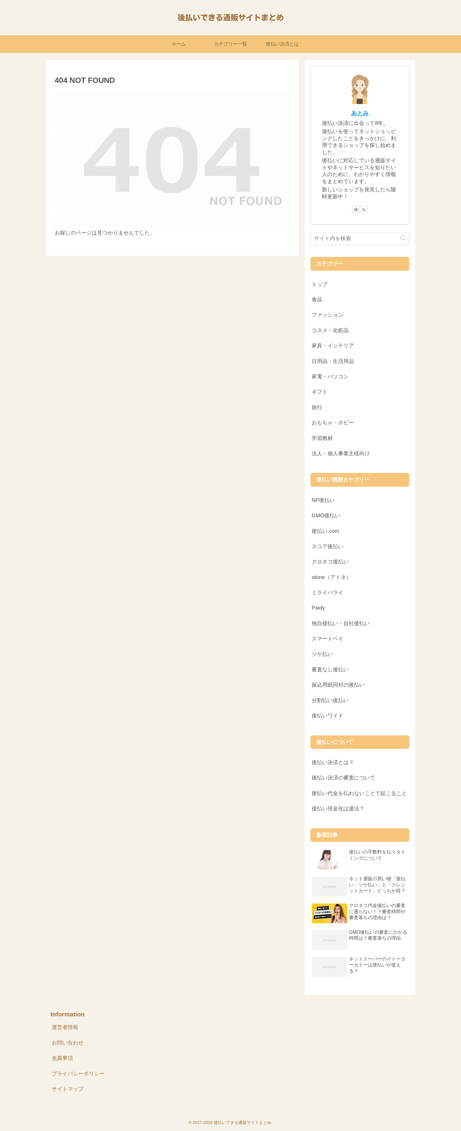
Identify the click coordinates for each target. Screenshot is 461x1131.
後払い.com (325, 531)
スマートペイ (327, 639)
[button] (403, 238)
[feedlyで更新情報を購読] (356, 209)
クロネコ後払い (330, 562)
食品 (317, 299)
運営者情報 (65, 1027)
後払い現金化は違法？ (338, 809)
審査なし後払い (330, 669)
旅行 (317, 407)
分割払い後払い (330, 700)
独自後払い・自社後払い (341, 623)
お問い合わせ (67, 1043)
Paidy (318, 608)
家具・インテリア (333, 346)
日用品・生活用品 (333, 361)
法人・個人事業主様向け (341, 453)
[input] (359, 238)
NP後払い (323, 500)
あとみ (360, 113)
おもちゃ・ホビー (333, 423)
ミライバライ (327, 592)
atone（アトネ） (331, 577)
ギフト (320, 392)
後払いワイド (327, 716)
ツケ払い (322, 654)
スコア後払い (327, 546)
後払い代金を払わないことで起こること (359, 793)
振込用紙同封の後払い (338, 685)
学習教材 (322, 438)
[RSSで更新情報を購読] (364, 209)
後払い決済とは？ (333, 762)
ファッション (327, 315)
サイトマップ (67, 1089)
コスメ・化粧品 (330, 330)
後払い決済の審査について (343, 778)
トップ (320, 284)
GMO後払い (326, 515)
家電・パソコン (330, 376)
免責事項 (62, 1058)
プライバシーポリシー (78, 1074)
